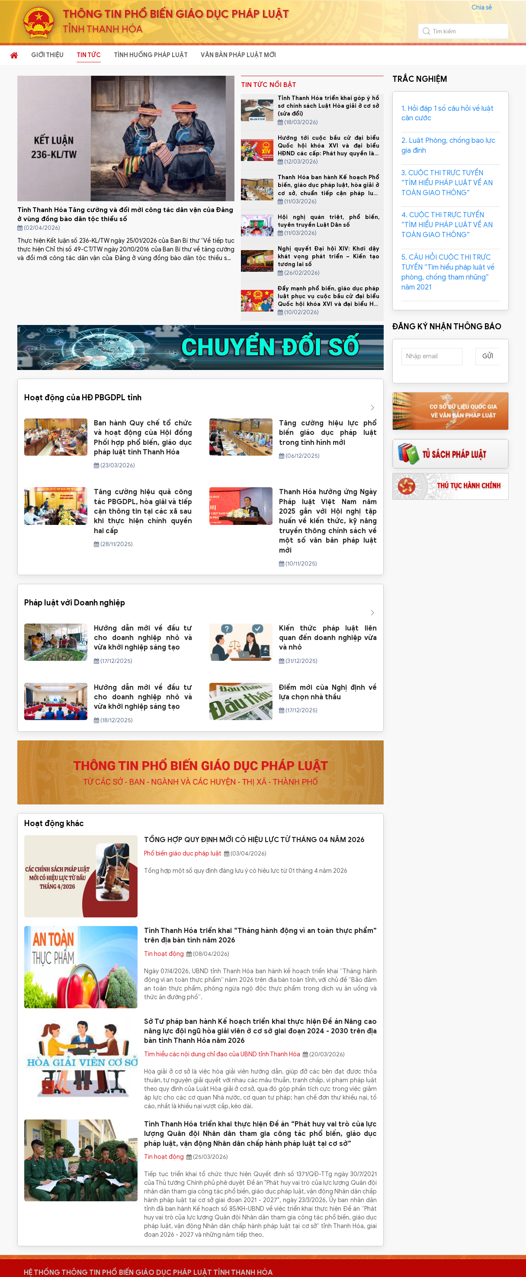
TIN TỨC (89, 55)
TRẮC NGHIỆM (419, 79)
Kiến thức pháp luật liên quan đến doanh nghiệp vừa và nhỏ (328, 603)
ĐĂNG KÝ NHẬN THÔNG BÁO (446, 326)
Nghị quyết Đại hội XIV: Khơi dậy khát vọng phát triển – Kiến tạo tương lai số (328, 256)
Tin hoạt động (164, 919)
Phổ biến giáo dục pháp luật (183, 819)
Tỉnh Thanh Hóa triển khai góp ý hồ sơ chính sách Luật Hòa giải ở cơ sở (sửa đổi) (328, 105)
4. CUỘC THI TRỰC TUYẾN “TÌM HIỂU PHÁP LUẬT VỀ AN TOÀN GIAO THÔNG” (447, 225)
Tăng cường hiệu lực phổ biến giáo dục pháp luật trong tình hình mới (328, 416)
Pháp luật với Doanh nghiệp (74, 577)
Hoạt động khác (54, 789)
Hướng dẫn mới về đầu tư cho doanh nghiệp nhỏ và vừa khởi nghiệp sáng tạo (143, 603)
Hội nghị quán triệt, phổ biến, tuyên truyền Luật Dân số (328, 220)
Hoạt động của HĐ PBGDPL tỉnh (82, 389)
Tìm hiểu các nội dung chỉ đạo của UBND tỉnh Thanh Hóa (222, 1019)
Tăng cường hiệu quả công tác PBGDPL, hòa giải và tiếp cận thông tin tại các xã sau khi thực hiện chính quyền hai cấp (143, 494)
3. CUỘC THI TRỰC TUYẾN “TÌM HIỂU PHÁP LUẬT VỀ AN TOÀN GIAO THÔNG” (447, 183)
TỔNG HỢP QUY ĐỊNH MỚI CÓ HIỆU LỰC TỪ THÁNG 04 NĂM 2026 (254, 805)
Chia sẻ (481, 7)
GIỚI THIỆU (47, 55)
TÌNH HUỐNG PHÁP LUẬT (151, 55)
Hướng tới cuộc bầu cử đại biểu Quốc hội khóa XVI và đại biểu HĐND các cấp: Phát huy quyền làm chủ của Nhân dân (328, 149)
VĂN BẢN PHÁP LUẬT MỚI (238, 55)
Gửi (487, 356)
